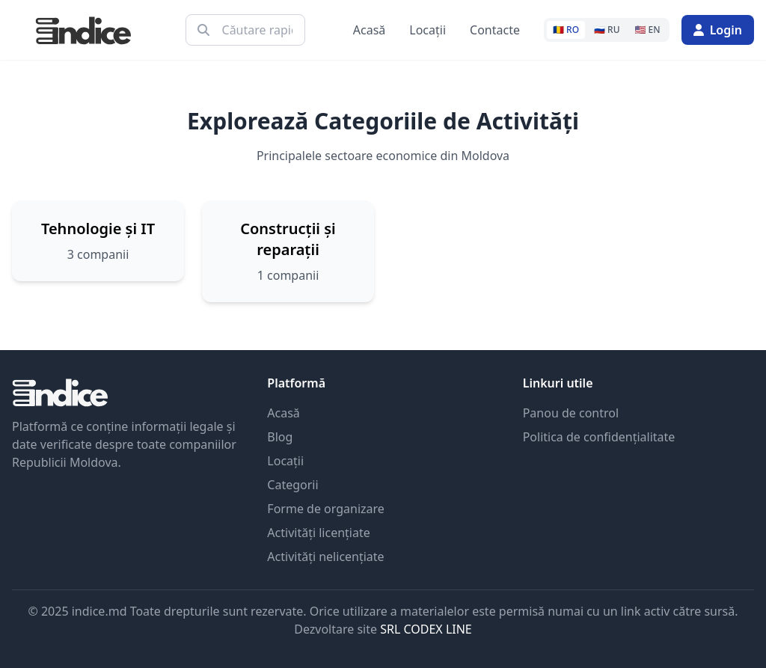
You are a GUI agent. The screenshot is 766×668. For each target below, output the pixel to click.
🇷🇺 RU (607, 29)
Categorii (292, 485)
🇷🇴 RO (566, 29)
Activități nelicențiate (325, 556)
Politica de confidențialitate (599, 437)
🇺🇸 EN (648, 29)
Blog (279, 437)
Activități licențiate (318, 532)
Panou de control (571, 413)
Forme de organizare (325, 508)
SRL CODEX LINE (426, 629)
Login (717, 30)
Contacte (495, 30)
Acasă (369, 30)
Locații (427, 30)
